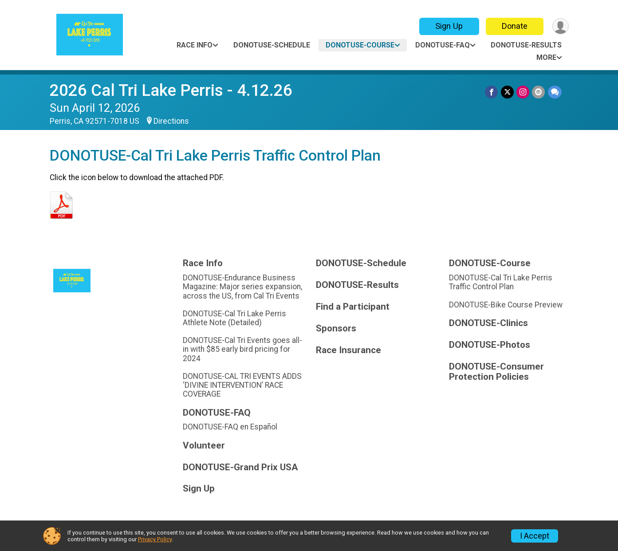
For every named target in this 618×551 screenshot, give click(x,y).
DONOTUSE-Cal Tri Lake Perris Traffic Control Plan (500, 282)
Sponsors (336, 328)
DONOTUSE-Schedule (271, 45)
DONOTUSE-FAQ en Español (230, 426)
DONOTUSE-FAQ (442, 45)
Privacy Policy (155, 539)
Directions (171, 121)
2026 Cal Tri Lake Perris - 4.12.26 (171, 90)
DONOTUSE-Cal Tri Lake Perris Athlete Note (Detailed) (234, 318)
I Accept (534, 535)
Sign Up (448, 26)
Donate (514, 26)
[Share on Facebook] (492, 92)
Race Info (195, 45)
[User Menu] (560, 26)
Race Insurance (348, 350)
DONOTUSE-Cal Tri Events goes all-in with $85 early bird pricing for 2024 (242, 349)
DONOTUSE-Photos (489, 345)
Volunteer (204, 446)
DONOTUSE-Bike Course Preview (506, 304)
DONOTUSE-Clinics (488, 323)
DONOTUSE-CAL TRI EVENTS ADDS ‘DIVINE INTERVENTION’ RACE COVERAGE (242, 385)
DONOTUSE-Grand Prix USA (240, 467)
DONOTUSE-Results (526, 45)
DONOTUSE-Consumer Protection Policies (496, 372)
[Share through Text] (555, 92)
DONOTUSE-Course (360, 45)
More (546, 57)
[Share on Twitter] (507, 92)
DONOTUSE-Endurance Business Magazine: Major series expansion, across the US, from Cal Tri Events (242, 286)
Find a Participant (353, 307)
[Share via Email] (538, 92)
